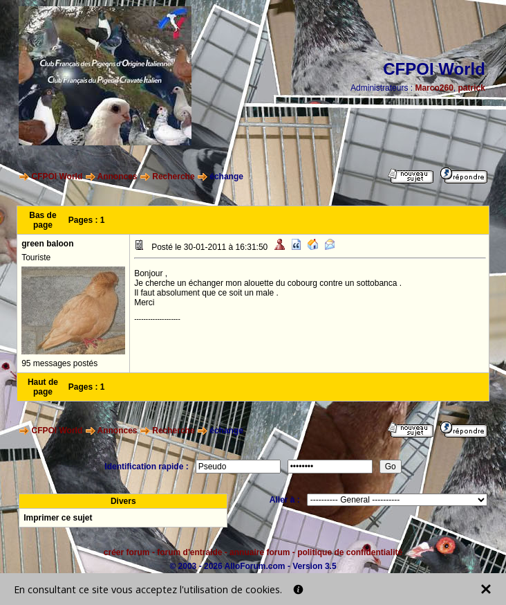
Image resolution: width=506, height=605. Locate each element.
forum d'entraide (189, 552)
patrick (471, 88)
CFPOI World (57, 176)
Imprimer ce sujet (58, 518)
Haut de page (43, 387)
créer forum (127, 552)
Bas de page (42, 220)
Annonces (117, 176)
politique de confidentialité (349, 552)
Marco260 (434, 88)
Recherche (173, 176)
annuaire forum (259, 552)
